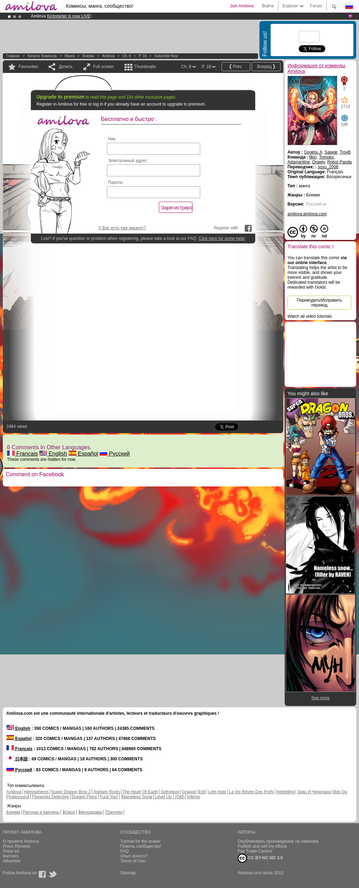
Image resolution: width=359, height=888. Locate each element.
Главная (13, 56)
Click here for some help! (221, 238)
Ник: (112, 138)
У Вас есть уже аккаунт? (122, 228)
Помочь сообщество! (140, 846)
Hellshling (285, 791)
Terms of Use (132, 861)
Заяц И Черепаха (314, 791)
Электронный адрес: (128, 160)
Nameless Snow (137, 796)
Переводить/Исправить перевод (319, 303)
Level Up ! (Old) (169, 796)
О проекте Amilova (21, 841)
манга (70, 56)
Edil (201, 791)
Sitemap (128, 872)
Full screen (103, 66)
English (53, 454)
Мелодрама (90, 812)
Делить (66, 66)
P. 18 (142, 56)
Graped (189, 791)
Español (83, 454)
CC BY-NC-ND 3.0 (260, 858)
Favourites (28, 66)
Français (22, 454)
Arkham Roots (106, 791)
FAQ (124, 851)
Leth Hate (217, 791)
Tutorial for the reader (140, 841)
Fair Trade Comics (255, 851)
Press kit (11, 851)
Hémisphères (36, 791)
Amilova (108, 56)
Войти (268, 6)
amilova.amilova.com (307, 213)
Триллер (114, 812)
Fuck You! (109, 796)
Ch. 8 (126, 56)
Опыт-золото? (134, 856)
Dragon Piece (84, 796)
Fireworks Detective (50, 796)
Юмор (69, 812)
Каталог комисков (42, 56)
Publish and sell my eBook (262, 846)
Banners (11, 856)
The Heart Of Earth (140, 791)
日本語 (17, 758)
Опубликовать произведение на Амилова (278, 841)
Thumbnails (145, 66)
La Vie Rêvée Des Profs (251, 791)
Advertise (11, 861)
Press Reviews (17, 846)
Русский (115, 454)
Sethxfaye (170, 791)
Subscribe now (166, 56)
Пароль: (116, 182)
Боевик (88, 56)
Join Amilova (241, 6)
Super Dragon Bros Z (71, 791)
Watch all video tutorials (309, 316)
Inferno (193, 796)
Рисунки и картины (41, 812)
